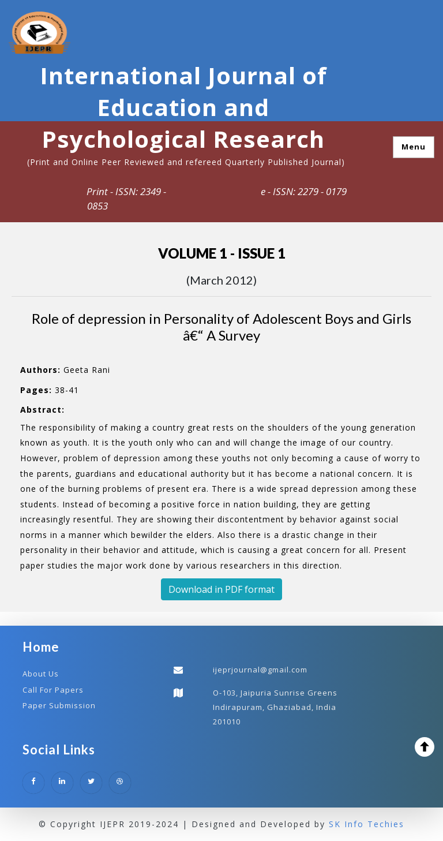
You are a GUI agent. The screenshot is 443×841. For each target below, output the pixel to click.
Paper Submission (59, 705)
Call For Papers (53, 690)
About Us (40, 673)
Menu (413, 146)
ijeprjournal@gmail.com (260, 669)
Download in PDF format (221, 589)
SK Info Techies (366, 823)
